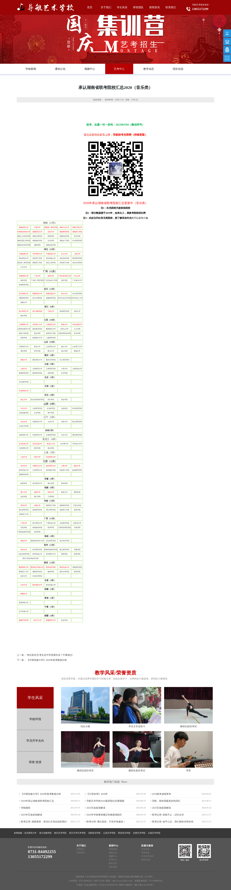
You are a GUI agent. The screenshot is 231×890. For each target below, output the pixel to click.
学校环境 (35, 719)
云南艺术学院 (154, 833)
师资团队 (138, 7)
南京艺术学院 (60, 833)
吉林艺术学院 (139, 833)
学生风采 (122, 7)
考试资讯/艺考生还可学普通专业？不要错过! (50, 655)
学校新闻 (113, 849)
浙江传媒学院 (45, 833)
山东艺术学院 (109, 833)
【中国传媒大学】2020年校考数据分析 (47, 660)
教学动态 (113, 863)
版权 (78, 877)
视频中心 (113, 856)
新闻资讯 (154, 7)
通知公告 (113, 853)
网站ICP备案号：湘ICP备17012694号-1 (136, 885)
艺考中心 (113, 860)
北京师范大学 (30, 833)
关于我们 (106, 7)
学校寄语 (80, 853)
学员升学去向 (35, 740)
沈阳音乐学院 (94, 833)
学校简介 (80, 849)
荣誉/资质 (35, 762)
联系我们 (170, 7)
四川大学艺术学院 (77, 833)
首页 (89, 7)
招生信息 (113, 867)
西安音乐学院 (124, 833)
